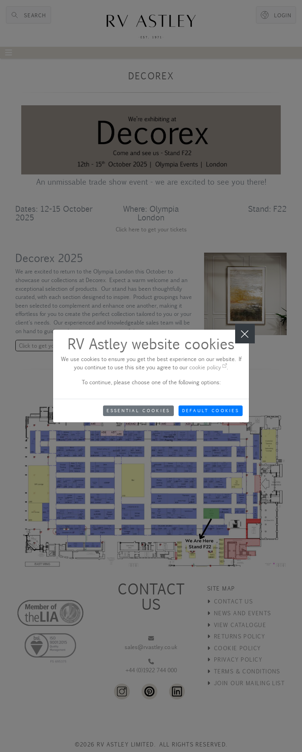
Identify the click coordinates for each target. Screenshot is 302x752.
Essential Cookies (138, 410)
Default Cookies (210, 410)
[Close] (245, 333)
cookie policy (208, 367)
